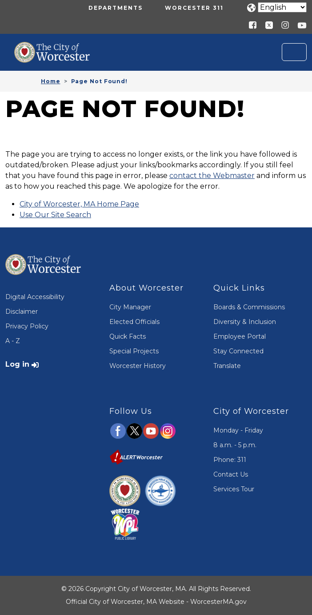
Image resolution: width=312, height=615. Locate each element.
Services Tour (233, 489)
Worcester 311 (194, 7)
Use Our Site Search (55, 214)
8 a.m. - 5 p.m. (234, 445)
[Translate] (282, 7)
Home (50, 81)
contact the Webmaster (212, 175)
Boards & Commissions (249, 307)
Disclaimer (21, 312)
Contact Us (230, 474)
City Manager (130, 307)
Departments (115, 7)
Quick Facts (127, 336)
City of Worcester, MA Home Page (79, 204)
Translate (227, 366)
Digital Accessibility (34, 297)
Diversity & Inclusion (244, 322)
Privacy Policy (26, 326)
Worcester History (137, 366)
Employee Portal (239, 336)
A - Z (12, 341)
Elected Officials (134, 322)
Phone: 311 (229, 460)
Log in (17, 364)
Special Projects (134, 351)
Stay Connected (238, 351)
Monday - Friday (238, 430)
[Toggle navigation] (294, 52)
